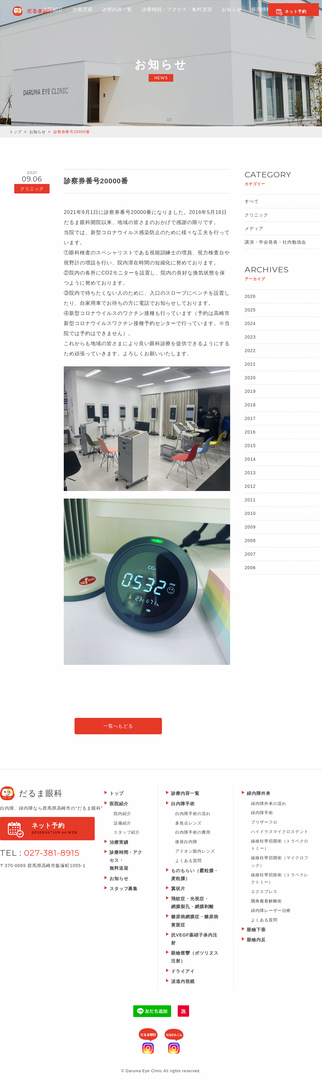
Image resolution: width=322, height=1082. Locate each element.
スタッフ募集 (124, 889)
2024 (250, 323)
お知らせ (213, 16)
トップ (15, 132)
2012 (250, 486)
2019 (250, 391)
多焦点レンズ (188, 824)
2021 (250, 364)
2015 (250, 445)
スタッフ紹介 (127, 833)
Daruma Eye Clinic (42, 11)
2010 (250, 513)
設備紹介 (122, 824)
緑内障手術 (262, 814)
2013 (250, 472)
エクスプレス (264, 892)
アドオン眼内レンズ (195, 852)
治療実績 (119, 843)
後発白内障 (186, 843)
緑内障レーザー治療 (271, 911)
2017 (250, 418)
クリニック (256, 214)
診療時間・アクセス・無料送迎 (156, 16)
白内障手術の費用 (193, 833)
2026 (250, 296)
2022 (250, 350)
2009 (250, 526)
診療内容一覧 (93, 16)
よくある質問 (188, 861)
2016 (250, 432)
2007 (250, 554)
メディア (254, 228)
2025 (250, 309)
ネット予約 (296, 11)
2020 (250, 377)
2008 (250, 540)
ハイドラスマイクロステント (279, 832)
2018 (250, 404)
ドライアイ (183, 972)
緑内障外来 (259, 794)
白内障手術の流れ (193, 814)
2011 (250, 499)
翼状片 (178, 889)
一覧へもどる (118, 726)
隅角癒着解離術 (266, 902)
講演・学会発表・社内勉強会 (275, 242)
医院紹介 (26, 16)
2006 (250, 567)
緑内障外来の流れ (268, 804)
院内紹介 (122, 814)
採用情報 (244, 16)
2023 (250, 337)
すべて (252, 201)
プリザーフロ (264, 823)
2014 (250, 459)
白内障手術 (183, 804)
